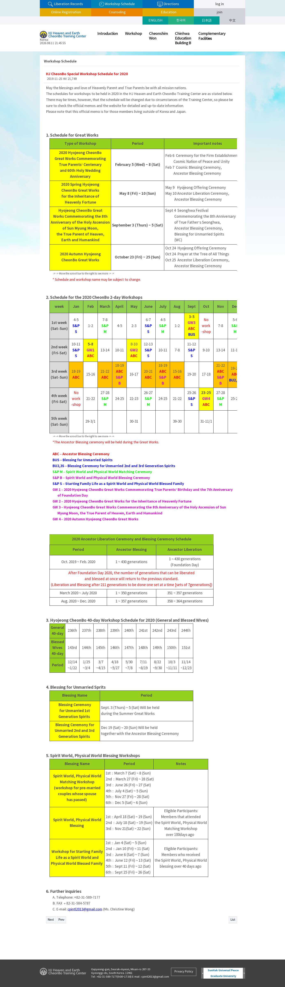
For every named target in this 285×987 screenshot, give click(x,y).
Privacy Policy (183, 971)
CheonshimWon (158, 36)
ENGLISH (155, 20)
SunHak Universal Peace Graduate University (223, 973)
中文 (232, 20)
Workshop (133, 34)
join (219, 12)
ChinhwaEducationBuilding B (183, 38)
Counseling (117, 12)
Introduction (107, 34)
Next (51, 919)
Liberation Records (65, 4)
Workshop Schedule (117, 4)
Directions (168, 4)
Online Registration (65, 12)
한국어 (181, 20)
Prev (61, 919)
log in (219, 4)
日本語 (207, 20)
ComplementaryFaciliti (211, 36)
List (232, 919)
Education (168, 12)
